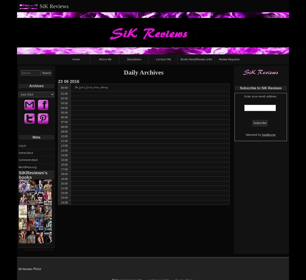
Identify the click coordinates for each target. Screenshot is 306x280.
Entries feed (26, 152)
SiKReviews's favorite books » (39, 249)
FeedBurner (269, 134)
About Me (105, 59)
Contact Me (163, 59)
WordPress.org (28, 167)
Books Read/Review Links (196, 59)
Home (76, 59)
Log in (22, 145)
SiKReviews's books (33, 175)
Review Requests (229, 59)
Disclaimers (134, 59)
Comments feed (28, 160)
